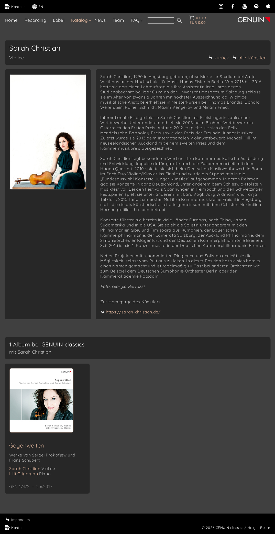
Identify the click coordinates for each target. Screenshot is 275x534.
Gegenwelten (26, 445)
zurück (219, 58)
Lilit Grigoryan (30, 473)
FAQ (135, 20)
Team (118, 20)
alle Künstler (249, 58)
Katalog (79, 20)
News (100, 20)
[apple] (268, 6)
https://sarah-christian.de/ (133, 311)
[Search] (161, 20)
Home (11, 20)
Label (58, 20)
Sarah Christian (32, 468)
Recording (36, 20)
